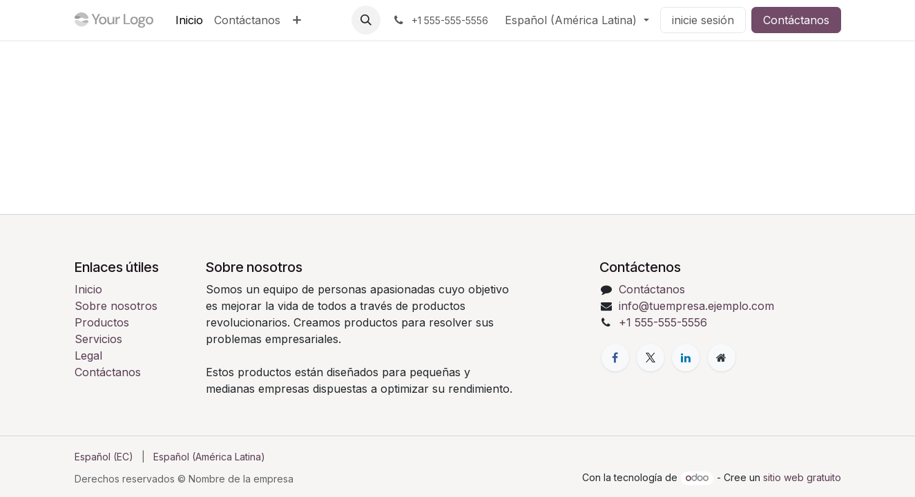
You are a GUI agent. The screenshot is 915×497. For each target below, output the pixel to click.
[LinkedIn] (686, 357)
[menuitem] (189, 20)
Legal (88, 355)
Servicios (98, 339)
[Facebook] (615, 357)
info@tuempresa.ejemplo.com (696, 306)
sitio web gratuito (802, 477)
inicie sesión (703, 20)
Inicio (88, 289)
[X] (650, 357)
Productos (102, 322)
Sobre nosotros (116, 306)
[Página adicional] (721, 357)
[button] (366, 20)
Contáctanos (796, 20)
